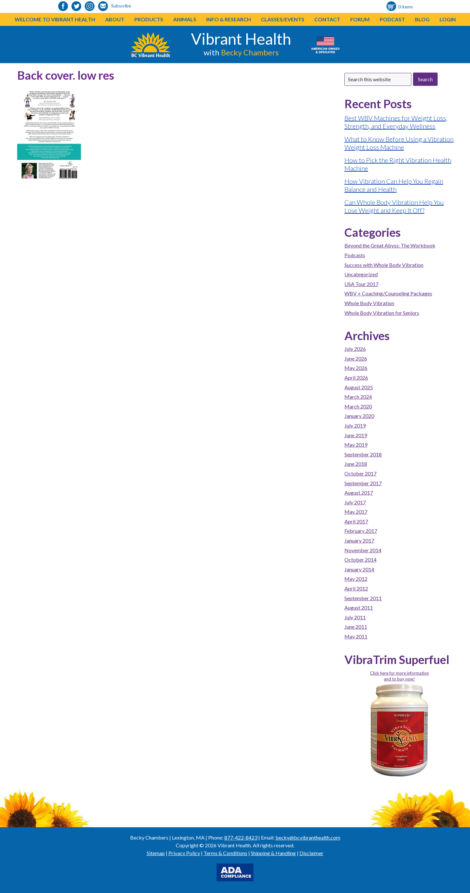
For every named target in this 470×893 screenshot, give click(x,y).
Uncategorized (361, 274)
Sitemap (156, 853)
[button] (163, 19)
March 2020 (358, 406)
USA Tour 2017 (361, 284)
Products (148, 19)
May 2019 (355, 444)
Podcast (392, 19)
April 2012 (356, 588)
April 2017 (356, 521)
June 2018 (355, 464)
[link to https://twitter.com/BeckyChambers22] (76, 6)
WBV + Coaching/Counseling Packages (388, 293)
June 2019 (355, 435)
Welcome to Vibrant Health (55, 19)
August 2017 (358, 492)
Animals (184, 19)
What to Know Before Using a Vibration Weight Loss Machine (398, 143)
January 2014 (359, 569)
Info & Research (228, 19)
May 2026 (355, 368)
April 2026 (356, 377)
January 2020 (359, 416)
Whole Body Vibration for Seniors (381, 313)
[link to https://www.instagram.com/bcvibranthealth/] (89, 6)
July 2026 (355, 349)
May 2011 (355, 636)
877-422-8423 (240, 837)
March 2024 (358, 397)
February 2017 (360, 531)
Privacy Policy (184, 853)
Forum (360, 19)
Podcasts (354, 255)
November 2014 (362, 550)
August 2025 (358, 387)
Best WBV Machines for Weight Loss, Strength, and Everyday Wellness (395, 122)
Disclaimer (311, 853)
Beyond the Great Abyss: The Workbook (389, 245)
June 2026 (355, 358)
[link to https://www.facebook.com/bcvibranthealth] (63, 6)
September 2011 (363, 598)
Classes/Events (282, 19)
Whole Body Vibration (369, 303)
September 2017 (363, 483)
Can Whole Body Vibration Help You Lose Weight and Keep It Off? (394, 206)
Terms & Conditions (225, 853)
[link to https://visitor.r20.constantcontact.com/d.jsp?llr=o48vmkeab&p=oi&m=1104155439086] (103, 6)
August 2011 (358, 607)
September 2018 (363, 454)
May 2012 (355, 579)
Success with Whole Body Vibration (383, 265)
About (114, 19)
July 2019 (355, 425)
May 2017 (355, 512)
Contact (327, 19)
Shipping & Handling (273, 853)
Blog (422, 19)
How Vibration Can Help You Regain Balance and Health (393, 185)
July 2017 (355, 502)
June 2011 (355, 627)
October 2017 (360, 473)
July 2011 (355, 617)
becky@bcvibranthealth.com (307, 837)
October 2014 (360, 559)
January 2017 (359, 540)
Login (448, 19)
